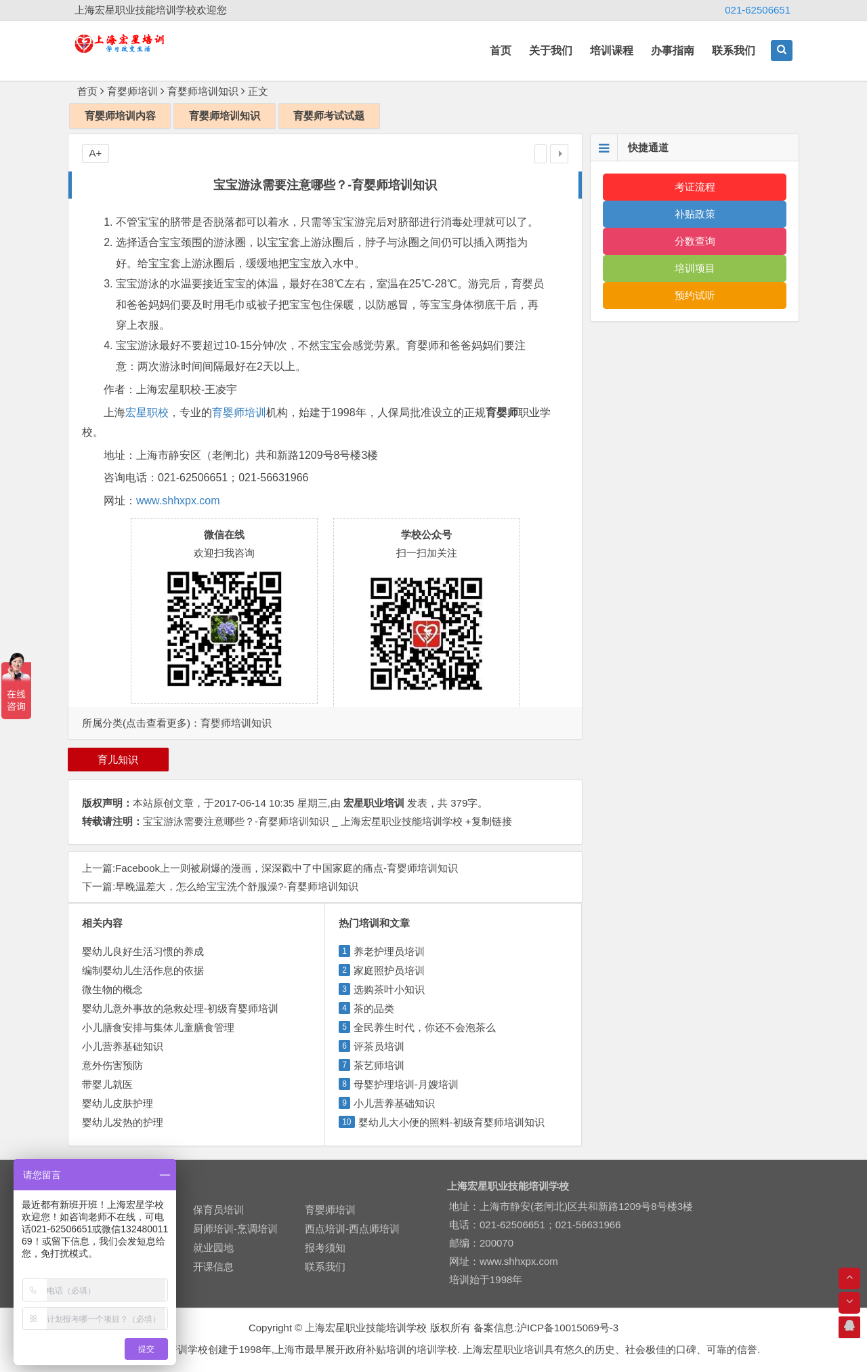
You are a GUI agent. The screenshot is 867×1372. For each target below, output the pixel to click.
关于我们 (550, 50)
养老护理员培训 (389, 951)
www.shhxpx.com (178, 500)
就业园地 (213, 1247)
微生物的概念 (112, 989)
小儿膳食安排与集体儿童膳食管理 (158, 1027)
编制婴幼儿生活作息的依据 (143, 970)
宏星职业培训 (373, 803)
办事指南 (672, 50)
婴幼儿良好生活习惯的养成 (143, 951)
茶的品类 (374, 1008)
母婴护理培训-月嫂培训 (406, 1084)
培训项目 (695, 268)
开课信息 (213, 1266)
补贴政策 (695, 214)
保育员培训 (218, 1209)
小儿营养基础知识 (122, 1046)
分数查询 (695, 241)
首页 (500, 50)
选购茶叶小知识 (389, 989)
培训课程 (611, 50)
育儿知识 (118, 759)
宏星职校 (147, 412)
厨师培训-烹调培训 (235, 1228)
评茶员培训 (379, 1046)
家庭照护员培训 (389, 970)
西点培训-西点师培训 (352, 1228)
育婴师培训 (132, 91)
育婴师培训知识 (202, 91)
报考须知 (325, 1247)
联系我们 (733, 50)
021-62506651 (757, 10)
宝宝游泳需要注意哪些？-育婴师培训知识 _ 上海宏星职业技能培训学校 (303, 821)
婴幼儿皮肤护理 (117, 1103)
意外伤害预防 (112, 1065)
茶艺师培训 (379, 1065)
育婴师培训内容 (120, 115)
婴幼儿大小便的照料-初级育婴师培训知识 (451, 1122)
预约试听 (695, 295)
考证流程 (695, 187)
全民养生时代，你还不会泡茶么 (425, 1027)
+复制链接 (487, 821)
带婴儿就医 (107, 1084)
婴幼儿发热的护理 (122, 1122)
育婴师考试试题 (328, 115)
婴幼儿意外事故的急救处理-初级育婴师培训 (180, 1008)
